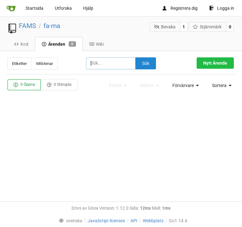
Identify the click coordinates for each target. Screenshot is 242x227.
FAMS (27, 26)
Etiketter (19, 63)
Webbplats (153, 220)
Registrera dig (180, 8)
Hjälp (88, 8)
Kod (21, 44)
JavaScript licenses (106, 220)
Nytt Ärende (215, 63)
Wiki (96, 44)
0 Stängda (59, 84)
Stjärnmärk (207, 26)
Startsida (34, 8)
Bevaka (165, 26)
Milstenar (44, 63)
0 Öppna (24, 84)
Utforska (63, 8)
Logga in (221, 8)
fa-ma (51, 26)
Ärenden (59, 44)
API (133, 220)
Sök (145, 63)
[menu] (183, 85)
